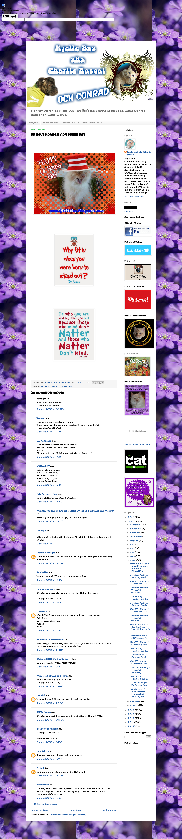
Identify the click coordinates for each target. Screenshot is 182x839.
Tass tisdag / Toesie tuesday (139, 677)
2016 (131, 517)
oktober (134, 532)
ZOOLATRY (43, 466)
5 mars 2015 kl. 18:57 (49, 798)
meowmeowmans (46, 589)
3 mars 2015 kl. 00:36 (50, 719)
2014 (131, 710)
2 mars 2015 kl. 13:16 (49, 431)
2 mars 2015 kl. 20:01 (50, 630)
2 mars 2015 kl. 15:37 (49, 485)
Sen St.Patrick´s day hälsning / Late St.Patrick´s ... (140, 628)
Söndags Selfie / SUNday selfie (139, 636)
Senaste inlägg (40, 809)
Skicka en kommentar (46, 804)
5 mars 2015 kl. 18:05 (50, 775)
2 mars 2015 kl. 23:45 (50, 686)
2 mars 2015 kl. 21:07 (50, 650)
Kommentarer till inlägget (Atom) (68, 814)
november (136, 528)
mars (133, 560)
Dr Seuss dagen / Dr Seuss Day (139, 683)
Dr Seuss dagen (49, 386)
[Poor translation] (14, 16)
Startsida (76, 809)
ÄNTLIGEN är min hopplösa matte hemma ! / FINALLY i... (139, 567)
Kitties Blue (43, 784)
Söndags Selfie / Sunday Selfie (139, 576)
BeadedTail (42, 572)
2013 (131, 714)
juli (132, 544)
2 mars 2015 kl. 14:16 (49, 457)
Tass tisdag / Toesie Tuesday (139, 597)
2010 (131, 726)
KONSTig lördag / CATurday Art (139, 582)
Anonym (41, 530)
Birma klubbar (50, 122)
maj (132, 552)
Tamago (41, 418)
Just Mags (43, 751)
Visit (137, 444)
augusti (134, 540)
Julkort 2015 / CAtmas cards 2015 (82, 122)
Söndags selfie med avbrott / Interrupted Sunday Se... (138, 693)
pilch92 (41, 695)
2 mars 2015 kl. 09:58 (50, 409)
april (132, 556)
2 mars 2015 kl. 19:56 (49, 602)
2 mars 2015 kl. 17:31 (49, 543)
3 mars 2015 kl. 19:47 (49, 759)
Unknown (42, 611)
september (136, 536)
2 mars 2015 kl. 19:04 (50, 563)
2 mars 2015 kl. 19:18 (49, 580)
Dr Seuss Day (65, 386)
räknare (128, 210)
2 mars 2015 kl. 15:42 (49, 501)
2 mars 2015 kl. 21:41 (49, 666)
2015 (131, 521)
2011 (131, 722)
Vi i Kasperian (44, 441)
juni (132, 548)
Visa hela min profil (135, 196)
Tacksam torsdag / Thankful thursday (140, 590)
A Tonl (40, 768)
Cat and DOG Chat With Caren (54, 659)
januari (134, 705)
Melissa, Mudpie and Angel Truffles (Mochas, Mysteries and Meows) (75, 511)
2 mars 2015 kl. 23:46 (50, 703)
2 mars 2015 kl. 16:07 (50, 521)
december (136, 524)
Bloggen (33, 122)
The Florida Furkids (47, 728)
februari (134, 701)
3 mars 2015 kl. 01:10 (49, 742)
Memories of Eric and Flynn (52, 676)
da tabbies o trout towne (50, 639)
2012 (131, 718)
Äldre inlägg (109, 809)
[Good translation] (6, 16)
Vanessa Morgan (46, 552)
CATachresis (44, 712)
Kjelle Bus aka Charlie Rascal (139, 153)
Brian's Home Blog (47, 494)
